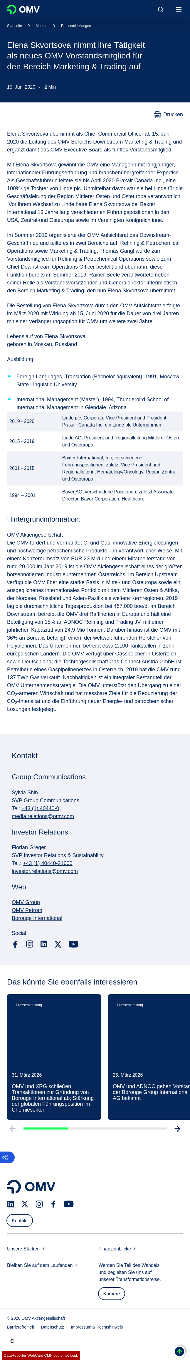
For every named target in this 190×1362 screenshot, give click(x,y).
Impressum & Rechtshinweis (97, 1327)
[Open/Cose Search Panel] (161, 9)
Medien (41, 26)
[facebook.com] (15, 944)
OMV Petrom (27, 910)
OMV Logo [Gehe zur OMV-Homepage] (23, 9)
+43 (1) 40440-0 (40, 808)
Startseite (14, 26)
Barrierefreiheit (20, 1327)
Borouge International (37, 918)
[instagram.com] (29, 944)
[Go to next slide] (178, 1131)
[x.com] (58, 944)
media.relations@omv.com (43, 816)
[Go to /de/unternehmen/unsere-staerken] (12, 1341)
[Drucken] (168, 114)
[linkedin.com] (44, 944)
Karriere (111, 1293)
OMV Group (26, 902)
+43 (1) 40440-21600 (48, 863)
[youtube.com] (74, 944)
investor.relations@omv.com (45, 871)
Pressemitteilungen (76, 26)
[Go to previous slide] (12, 1131)
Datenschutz (52, 1327)
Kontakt (20, 1220)
